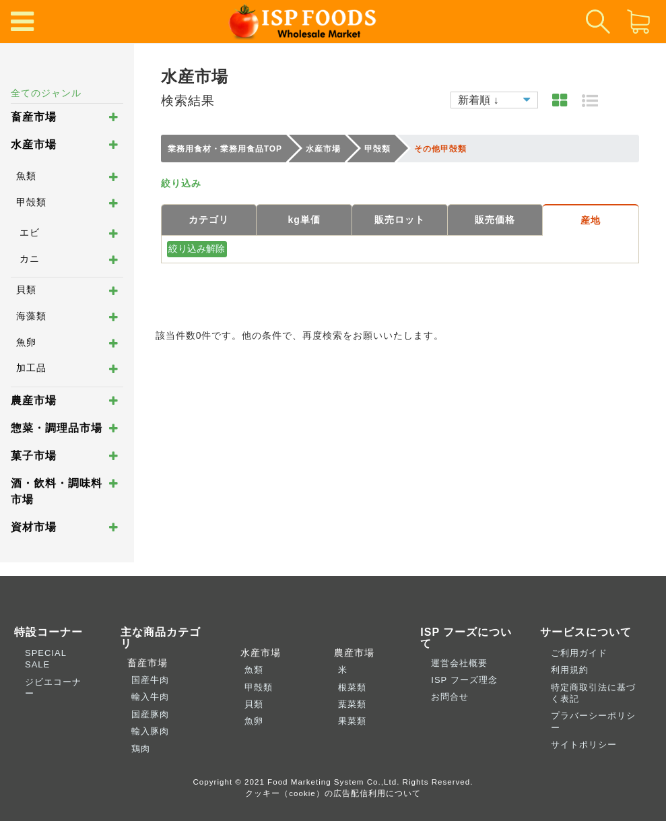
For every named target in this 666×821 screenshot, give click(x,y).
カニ (30, 258)
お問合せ (450, 697)
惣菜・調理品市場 (56, 428)
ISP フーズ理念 (464, 680)
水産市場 (34, 144)
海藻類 (31, 315)
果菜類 (352, 721)
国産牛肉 (150, 680)
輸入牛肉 (150, 697)
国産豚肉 (150, 714)
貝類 (26, 289)
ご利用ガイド (579, 653)
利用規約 (570, 670)
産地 (590, 220)
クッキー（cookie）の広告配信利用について (333, 793)
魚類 (26, 175)
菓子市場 (34, 455)
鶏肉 (140, 749)
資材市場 (34, 527)
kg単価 (304, 219)
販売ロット (399, 219)
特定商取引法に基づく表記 (593, 693)
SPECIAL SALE (45, 658)
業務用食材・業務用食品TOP (225, 149)
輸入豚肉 (150, 731)
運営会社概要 (459, 663)
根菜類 (352, 687)
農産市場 (34, 400)
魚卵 (26, 342)
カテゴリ (209, 219)
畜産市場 (34, 117)
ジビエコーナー (53, 687)
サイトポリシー (584, 745)
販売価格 (495, 219)
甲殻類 (31, 202)
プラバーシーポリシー (593, 721)
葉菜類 (352, 704)
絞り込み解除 (196, 248)
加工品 (31, 367)
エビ (30, 232)
